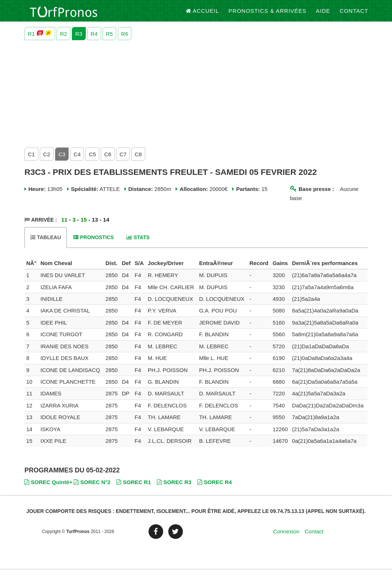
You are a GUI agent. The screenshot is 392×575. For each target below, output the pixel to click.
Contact (354, 14)
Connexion (286, 537)
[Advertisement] (196, 98)
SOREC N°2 (92, 488)
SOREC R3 (174, 488)
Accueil (202, 14)
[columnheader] (31, 269)
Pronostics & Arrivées (267, 14)
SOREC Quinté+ (48, 488)
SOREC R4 (214, 488)
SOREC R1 (133, 488)
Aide (323, 14)
